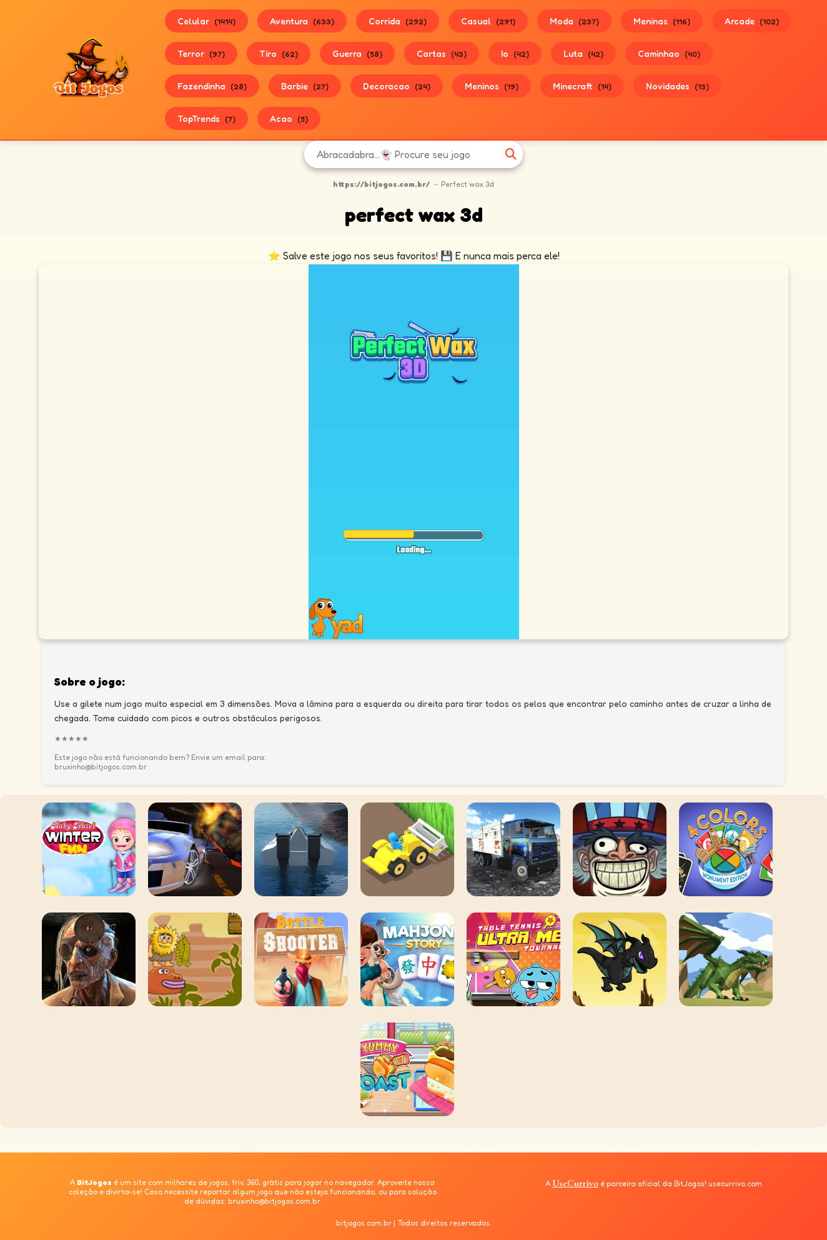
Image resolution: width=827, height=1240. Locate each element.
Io (515, 53)
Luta (583, 53)
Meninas (661, 21)
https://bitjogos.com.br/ (381, 184)
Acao (289, 118)
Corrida (398, 21)
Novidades (677, 86)
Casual (488, 21)
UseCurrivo (575, 1183)
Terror (201, 53)
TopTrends (206, 118)
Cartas (442, 53)
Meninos (491, 86)
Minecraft (582, 86)
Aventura (302, 21)
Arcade (752, 21)
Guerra (357, 53)
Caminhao (669, 53)
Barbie (305, 86)
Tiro (278, 53)
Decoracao (396, 86)
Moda (574, 21)
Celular (206, 21)
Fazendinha (212, 86)
